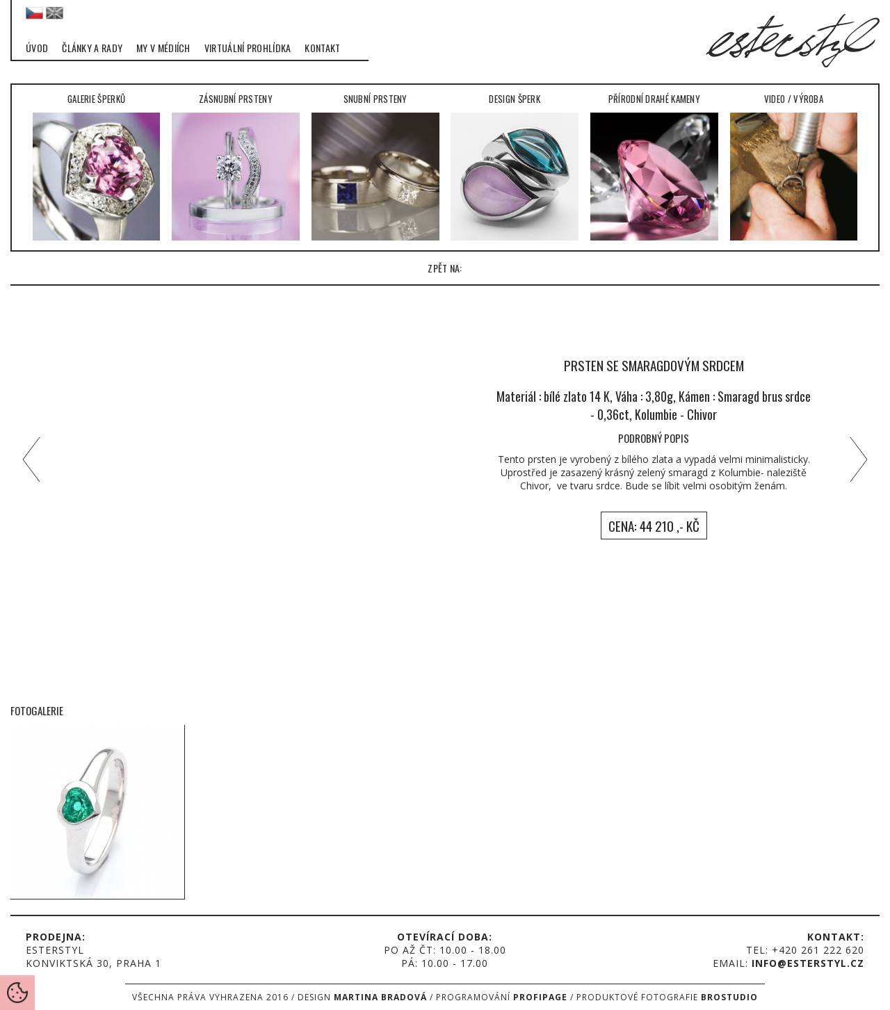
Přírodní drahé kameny (654, 166)
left (27, 459)
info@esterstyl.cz (808, 963)
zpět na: (445, 268)
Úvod (37, 48)
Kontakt (322, 48)
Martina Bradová (380, 997)
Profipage (540, 997)
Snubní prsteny (375, 166)
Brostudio (729, 997)
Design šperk (514, 166)
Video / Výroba (794, 166)
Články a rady (92, 48)
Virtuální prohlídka (247, 48)
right (862, 459)
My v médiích (163, 48)
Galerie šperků (97, 166)
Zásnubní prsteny (236, 166)
